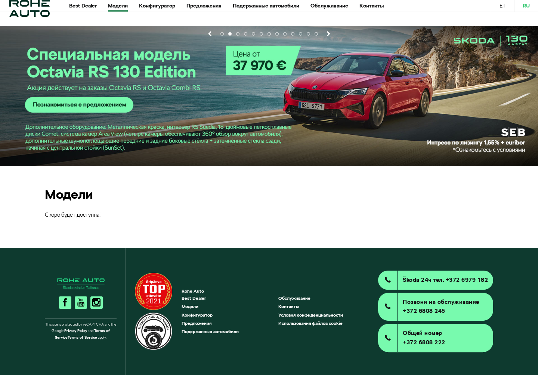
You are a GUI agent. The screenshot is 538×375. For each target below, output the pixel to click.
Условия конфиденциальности (310, 315)
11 (300, 34)
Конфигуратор (197, 315)
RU (526, 12)
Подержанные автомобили (210, 331)
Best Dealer (194, 298)
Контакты (288, 306)
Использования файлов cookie (310, 323)
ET (503, 13)
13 (316, 34)
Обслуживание (294, 298)
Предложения (196, 323)
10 (292, 34)
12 (308, 34)
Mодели (190, 306)
